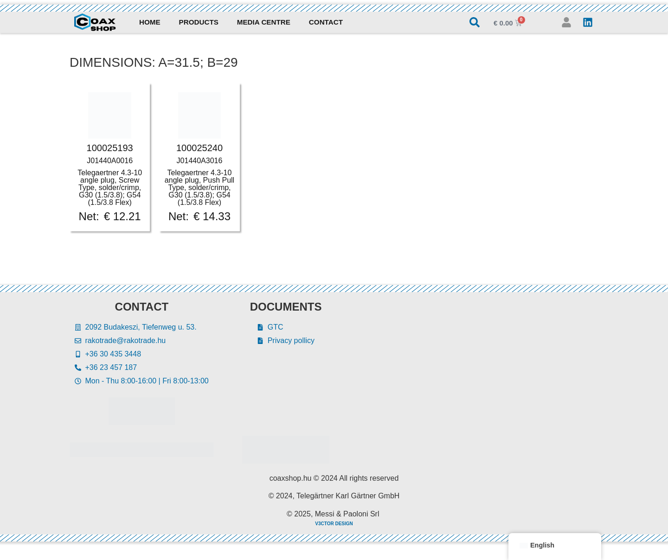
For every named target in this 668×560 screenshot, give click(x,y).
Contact (326, 22)
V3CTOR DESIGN (334, 523)
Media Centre (263, 22)
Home (150, 22)
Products (198, 22)
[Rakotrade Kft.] (481, 382)
